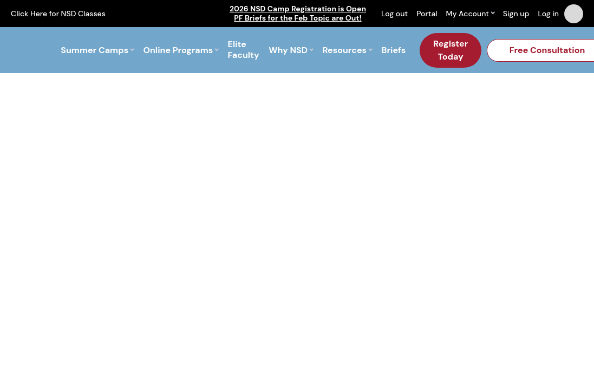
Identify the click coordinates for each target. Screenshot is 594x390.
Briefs (393, 50)
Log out (394, 13)
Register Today (450, 50)
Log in (548, 13)
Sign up (516, 13)
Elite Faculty (243, 50)
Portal (426, 13)
